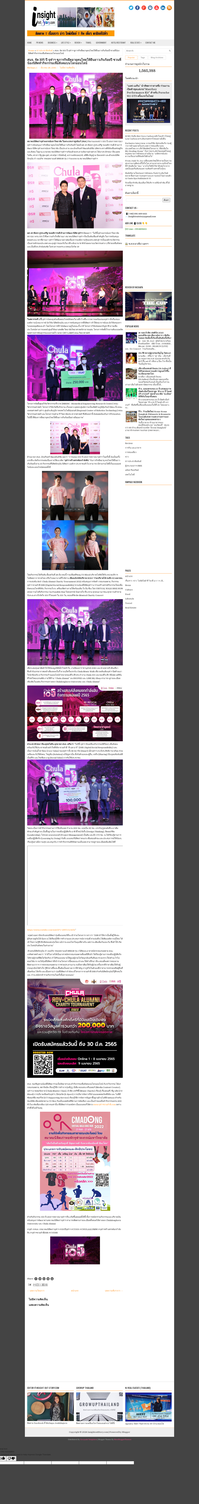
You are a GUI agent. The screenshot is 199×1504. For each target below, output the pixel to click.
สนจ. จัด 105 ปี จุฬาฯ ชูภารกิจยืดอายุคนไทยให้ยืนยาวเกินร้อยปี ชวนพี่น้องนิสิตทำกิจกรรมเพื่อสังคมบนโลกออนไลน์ (74, 61)
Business (53, 41)
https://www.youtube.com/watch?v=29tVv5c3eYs (51, 930)
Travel (88, 42)
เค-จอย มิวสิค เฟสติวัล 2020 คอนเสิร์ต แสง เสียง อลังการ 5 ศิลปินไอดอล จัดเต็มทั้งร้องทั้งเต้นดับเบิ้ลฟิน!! (154, 335)
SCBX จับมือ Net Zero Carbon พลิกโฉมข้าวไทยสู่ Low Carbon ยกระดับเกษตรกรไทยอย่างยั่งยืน (148, 137)
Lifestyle (129, 599)
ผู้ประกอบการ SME (133, 466)
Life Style (66, 41)
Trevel (128, 603)
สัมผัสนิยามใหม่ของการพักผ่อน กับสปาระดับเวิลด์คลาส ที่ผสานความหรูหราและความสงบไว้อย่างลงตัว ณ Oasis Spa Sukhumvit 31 (148, 176)
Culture (129, 590)
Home (29, 42)
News (128, 585)
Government (101, 42)
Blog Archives (157, 58)
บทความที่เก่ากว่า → (114, 1291)
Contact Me (150, 42)
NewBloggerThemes (122, 1440)
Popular (131, 58)
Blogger (126, 1432)
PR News (39, 42)
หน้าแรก (75, 1291)
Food (127, 594)
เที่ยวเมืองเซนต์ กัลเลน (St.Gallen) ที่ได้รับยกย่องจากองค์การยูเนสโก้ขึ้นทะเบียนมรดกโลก (154, 371)
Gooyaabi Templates (88, 1440)
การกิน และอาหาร (133, 448)
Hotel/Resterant (118, 42)
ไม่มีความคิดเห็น (67, 68)
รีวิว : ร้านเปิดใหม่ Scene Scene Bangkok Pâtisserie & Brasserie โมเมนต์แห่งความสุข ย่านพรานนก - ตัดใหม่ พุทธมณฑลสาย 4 (154, 415)
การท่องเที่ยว (131, 452)
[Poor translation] (11, 1458)
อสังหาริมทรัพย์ (132, 470)
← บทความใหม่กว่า (35, 1291)
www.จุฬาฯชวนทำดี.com (104, 1104)
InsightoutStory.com (98, 1432)
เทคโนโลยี (130, 474)
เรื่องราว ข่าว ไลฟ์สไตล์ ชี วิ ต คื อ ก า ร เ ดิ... (144, 581)
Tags (143, 58)
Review (79, 41)
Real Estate (136, 41)
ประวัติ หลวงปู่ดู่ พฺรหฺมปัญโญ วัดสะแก (154, 353)
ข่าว (127, 457)
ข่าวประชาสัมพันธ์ (44, 50)
